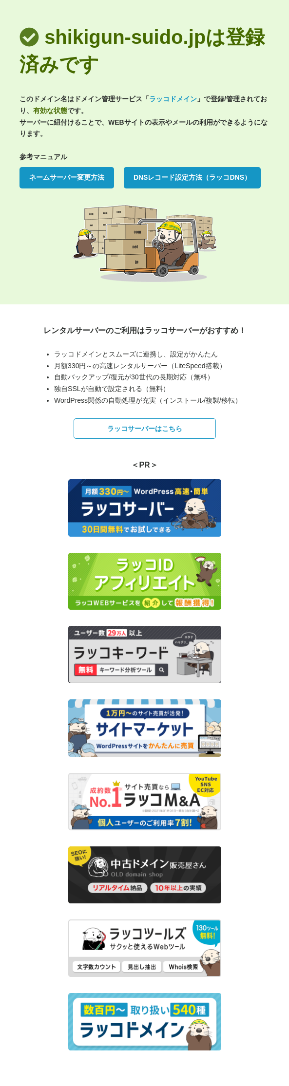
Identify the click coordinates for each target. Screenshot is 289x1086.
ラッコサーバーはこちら (144, 428)
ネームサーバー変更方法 (66, 177)
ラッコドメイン (173, 99)
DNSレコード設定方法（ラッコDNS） (192, 177)
